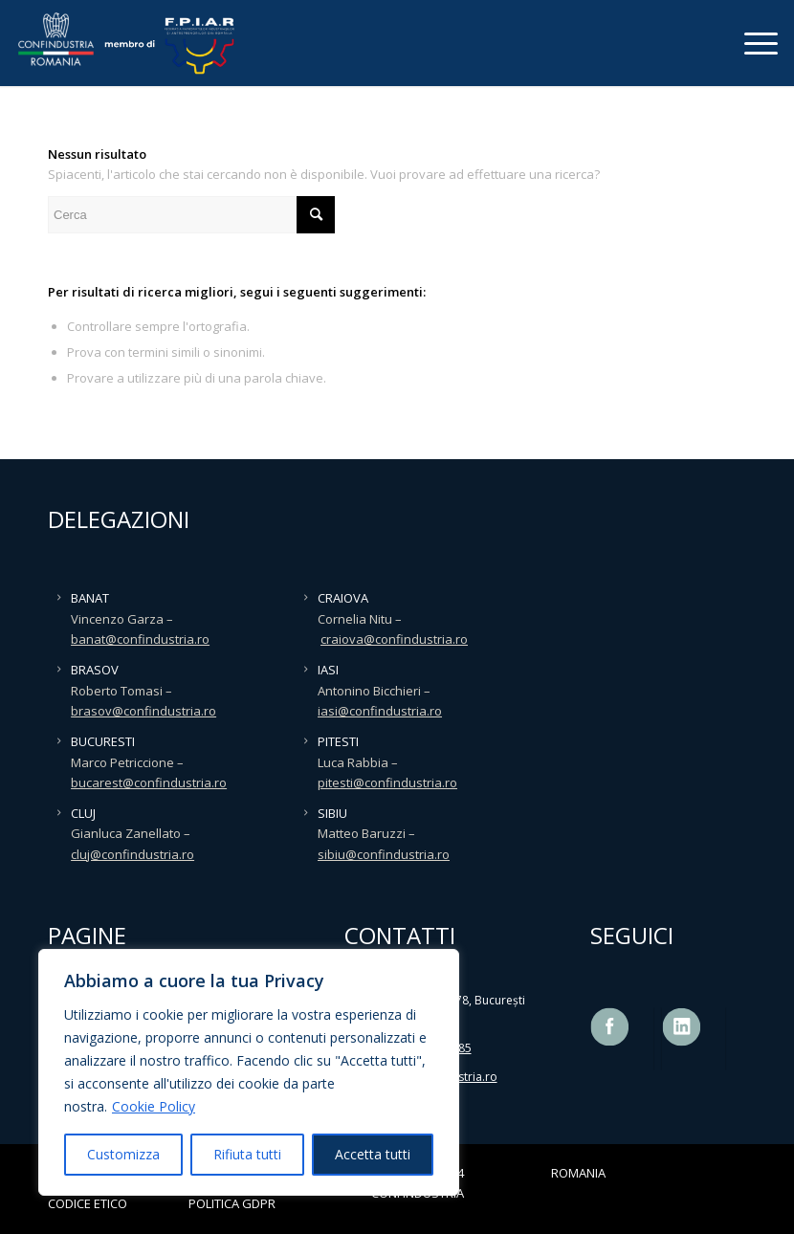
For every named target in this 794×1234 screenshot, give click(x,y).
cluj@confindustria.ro (132, 854)
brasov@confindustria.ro (143, 710)
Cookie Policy (153, 1106)
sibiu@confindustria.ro (384, 854)
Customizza (123, 1154)
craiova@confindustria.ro (394, 639)
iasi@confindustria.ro (380, 710)
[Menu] (751, 43)
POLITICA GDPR (232, 1203)
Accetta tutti (372, 1154)
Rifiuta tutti (247, 1154)
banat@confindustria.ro (140, 639)
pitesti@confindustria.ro (387, 782)
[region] (248, 1072)
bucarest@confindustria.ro (149, 782)
